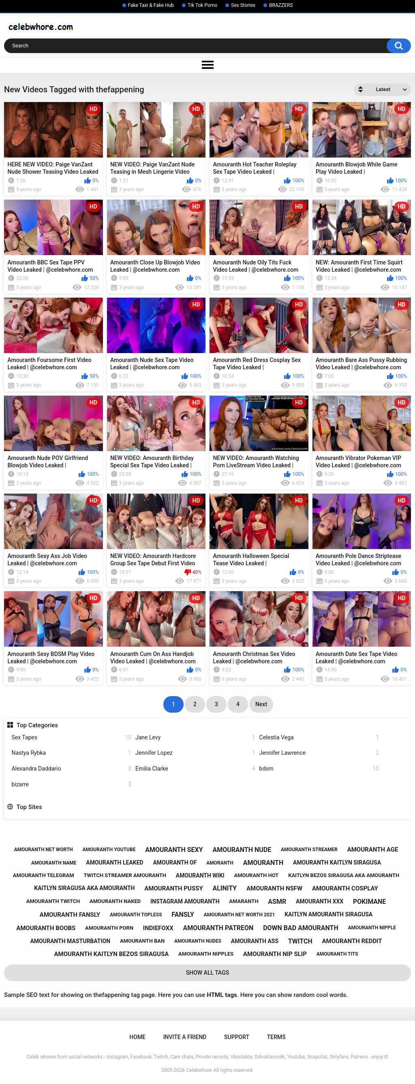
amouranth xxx (319, 901)
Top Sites (29, 807)
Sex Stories (243, 5)
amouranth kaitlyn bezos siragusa (111, 954)
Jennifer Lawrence (319, 753)
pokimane (369, 901)
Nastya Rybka (71, 753)
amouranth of (175, 862)
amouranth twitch (53, 901)
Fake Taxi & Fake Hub (151, 5)
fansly (182, 914)
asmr (277, 901)
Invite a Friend (185, 1037)
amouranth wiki (200, 875)
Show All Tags (207, 972)
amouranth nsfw (274, 888)
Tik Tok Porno (202, 5)
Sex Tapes (71, 737)
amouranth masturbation (70, 941)
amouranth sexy (174, 850)
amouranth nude (241, 850)
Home (137, 1037)
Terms (276, 1037)
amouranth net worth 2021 (239, 915)
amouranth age (372, 849)
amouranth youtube (109, 849)
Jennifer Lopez (195, 753)
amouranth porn (109, 928)
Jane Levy (195, 737)
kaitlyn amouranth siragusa (328, 914)
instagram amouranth (185, 901)
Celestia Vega (319, 737)
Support (236, 1037)
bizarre (71, 784)
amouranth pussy (173, 888)
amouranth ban (142, 941)
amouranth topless (136, 915)
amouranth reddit (352, 941)
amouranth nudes (197, 941)
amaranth (243, 901)
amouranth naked (115, 901)
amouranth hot (256, 875)
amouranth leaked (114, 862)
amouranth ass (254, 941)
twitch (300, 941)
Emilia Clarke (195, 768)
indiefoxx (158, 928)
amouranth (263, 863)
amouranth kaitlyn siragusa (337, 862)
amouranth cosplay (345, 888)
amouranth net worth (43, 849)
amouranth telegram (43, 875)
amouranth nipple (372, 928)
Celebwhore (199, 1070)
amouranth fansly (70, 914)
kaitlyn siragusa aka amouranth (84, 888)
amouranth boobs (45, 928)
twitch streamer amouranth (124, 875)
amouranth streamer (309, 849)
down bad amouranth (300, 928)
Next (261, 704)
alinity (224, 888)
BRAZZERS (281, 5)
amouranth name (54, 863)
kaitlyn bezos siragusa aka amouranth (343, 875)
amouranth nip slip (275, 954)
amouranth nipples (205, 954)
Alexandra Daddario (71, 768)
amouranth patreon (218, 928)
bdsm (319, 768)
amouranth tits (337, 954)
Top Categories (37, 725)
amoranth (219, 863)
